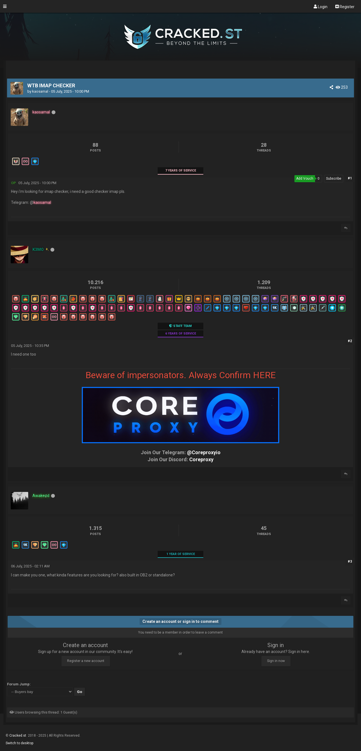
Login (320, 6)
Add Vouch (304, 178)
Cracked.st (18, 735)
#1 (350, 178)
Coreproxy (201, 459)
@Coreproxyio (204, 452)
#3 (350, 561)
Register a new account (85, 661)
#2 (350, 341)
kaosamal (40, 91)
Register (345, 6)
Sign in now (276, 661)
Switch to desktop (19, 743)
